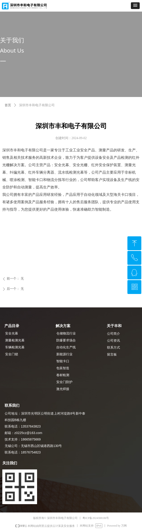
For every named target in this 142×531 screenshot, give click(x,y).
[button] (135, 5)
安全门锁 (11, 354)
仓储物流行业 (66, 333)
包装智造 (62, 368)
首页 (8, 105)
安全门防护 (64, 382)
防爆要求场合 (66, 340)
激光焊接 (62, 389)
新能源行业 (64, 354)
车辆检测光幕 (15, 347)
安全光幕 (11, 333)
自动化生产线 (66, 347)
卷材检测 (62, 375)
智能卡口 (62, 361)
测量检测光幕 (15, 340)
